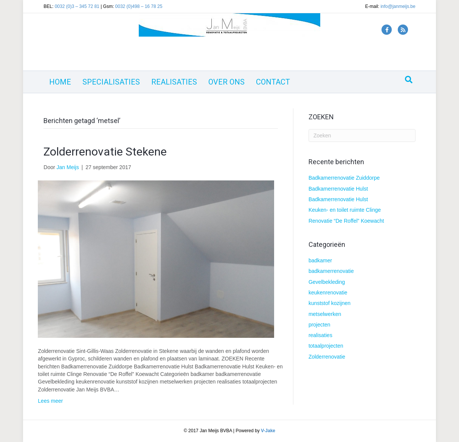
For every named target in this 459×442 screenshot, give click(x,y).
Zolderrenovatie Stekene (105, 151)
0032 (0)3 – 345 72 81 (77, 6)
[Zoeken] (409, 79)
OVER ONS (226, 81)
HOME (60, 81)
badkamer (320, 260)
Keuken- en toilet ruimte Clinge (345, 210)
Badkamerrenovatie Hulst (338, 189)
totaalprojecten (326, 346)
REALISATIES (174, 81)
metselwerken (325, 314)
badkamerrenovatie (331, 271)
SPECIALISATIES (111, 81)
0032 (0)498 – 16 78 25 (139, 6)
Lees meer (50, 401)
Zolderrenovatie (327, 357)
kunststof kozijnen (329, 303)
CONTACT (273, 81)
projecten (319, 325)
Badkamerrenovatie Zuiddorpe (344, 178)
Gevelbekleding (327, 282)
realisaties (320, 335)
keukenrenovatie (328, 293)
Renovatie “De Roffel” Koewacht (346, 221)
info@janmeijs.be (397, 6)
